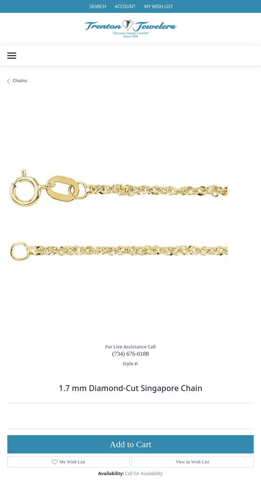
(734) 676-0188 (130, 354)
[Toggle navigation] (11, 55)
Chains (19, 80)
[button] (97, 6)
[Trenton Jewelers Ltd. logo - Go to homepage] (131, 29)
